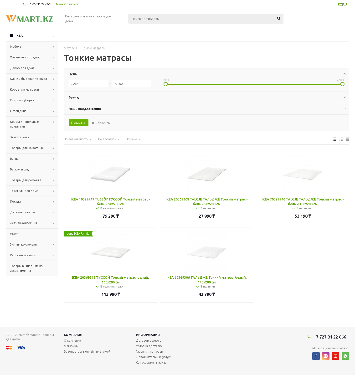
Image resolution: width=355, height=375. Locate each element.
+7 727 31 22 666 (38, 4)
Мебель (15, 46)
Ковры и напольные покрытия (24, 124)
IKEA (19, 35)
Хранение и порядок (25, 57)
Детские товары (22, 212)
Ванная (15, 158)
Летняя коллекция (23, 223)
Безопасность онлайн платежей (87, 351)
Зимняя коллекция (23, 244)
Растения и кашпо (23, 255)
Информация (148, 334)
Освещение (18, 111)
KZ (340, 4)
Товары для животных (27, 147)
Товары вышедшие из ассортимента (26, 268)
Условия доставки (149, 346)
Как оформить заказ (151, 362)
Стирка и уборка (22, 100)
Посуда (15, 201)
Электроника (19, 137)
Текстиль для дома (24, 190)
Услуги (14, 233)
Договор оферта (148, 340)
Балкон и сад (19, 169)
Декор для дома (22, 68)
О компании (72, 340)
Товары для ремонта (25, 180)
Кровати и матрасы (24, 89)
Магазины (71, 346)
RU (345, 4)
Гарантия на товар (149, 351)
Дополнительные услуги (153, 357)
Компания (73, 334)
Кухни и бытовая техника (28, 78)
